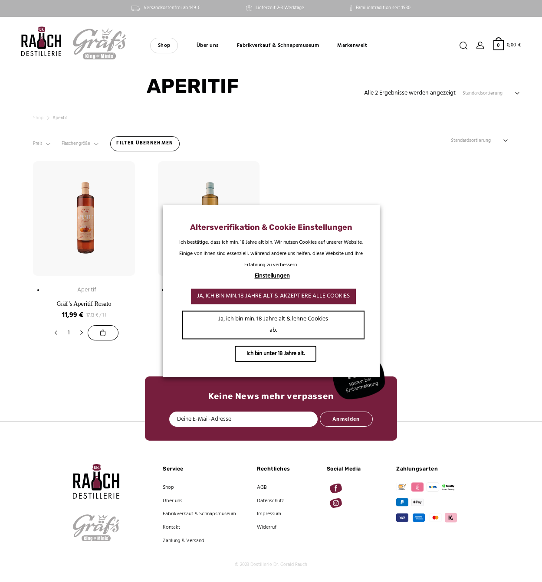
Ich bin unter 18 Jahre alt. (275, 354)
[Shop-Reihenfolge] (492, 93)
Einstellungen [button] (272, 276)
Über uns (208, 45)
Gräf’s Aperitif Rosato (84, 303)
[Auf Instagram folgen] (336, 503)
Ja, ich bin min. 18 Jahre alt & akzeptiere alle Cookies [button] (273, 296)
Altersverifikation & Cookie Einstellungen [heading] (271, 227)
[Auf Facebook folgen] (336, 488)
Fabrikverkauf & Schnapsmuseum (278, 45)
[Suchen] (463, 45)
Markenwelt (352, 45)
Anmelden (346, 419)
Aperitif (86, 290)
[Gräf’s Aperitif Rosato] (103, 332)
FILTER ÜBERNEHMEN (144, 143)
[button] (507, 45)
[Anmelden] (480, 45)
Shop (164, 45)
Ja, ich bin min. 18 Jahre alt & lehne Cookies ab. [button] (273, 325)
